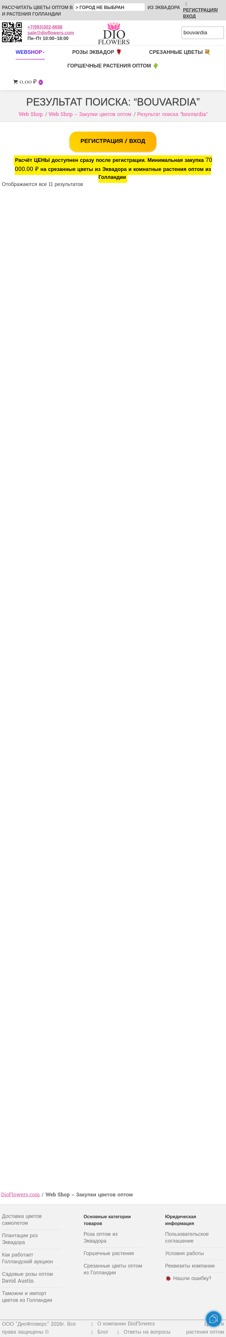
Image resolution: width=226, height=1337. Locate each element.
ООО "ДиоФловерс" (25, 1324)
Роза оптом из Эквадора (101, 1238)
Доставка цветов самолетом (22, 1220)
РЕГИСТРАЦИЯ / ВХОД (113, 141)
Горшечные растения (109, 1254)
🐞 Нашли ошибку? (188, 1279)
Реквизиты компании (190, 1266)
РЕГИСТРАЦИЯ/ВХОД (200, 10)
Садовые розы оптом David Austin (27, 1278)
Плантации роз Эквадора (20, 1239)
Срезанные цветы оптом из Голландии (113, 1269)
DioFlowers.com (20, 1195)
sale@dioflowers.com (51, 32)
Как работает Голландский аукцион (27, 1258)
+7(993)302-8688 (45, 27)
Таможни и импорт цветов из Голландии (27, 1297)
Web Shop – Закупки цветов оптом (90, 115)
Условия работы (184, 1254)
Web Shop (30, 115)
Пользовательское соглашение (187, 1238)
